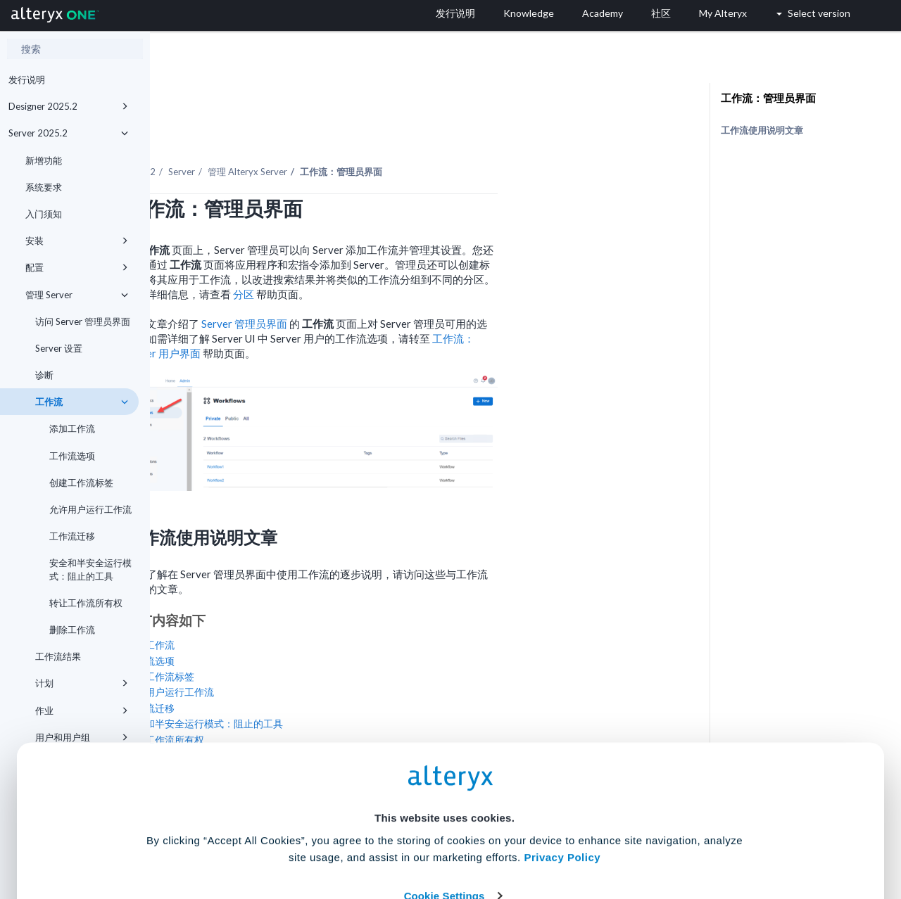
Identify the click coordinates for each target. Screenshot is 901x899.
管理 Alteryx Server (397, 133)
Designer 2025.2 (68, 106)
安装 (76, 240)
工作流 (81, 401)
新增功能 (43, 160)
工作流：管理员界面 (768, 97)
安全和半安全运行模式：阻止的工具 (90, 569)
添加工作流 (72, 428)
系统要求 (43, 187)
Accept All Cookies (343, 837)
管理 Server (76, 294)
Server (331, 133)
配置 (76, 267)
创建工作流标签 (81, 482)
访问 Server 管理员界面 (82, 321)
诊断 (44, 375)
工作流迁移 (72, 536)
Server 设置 (58, 348)
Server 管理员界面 (395, 285)
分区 (394, 255)
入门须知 (43, 213)
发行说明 (26, 79)
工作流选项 (72, 455)
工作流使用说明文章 (762, 130)
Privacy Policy (562, 757)
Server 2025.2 (68, 133)
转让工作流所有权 (85, 602)
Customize (558, 837)
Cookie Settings (444, 795)
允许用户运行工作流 (90, 509)
